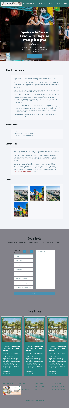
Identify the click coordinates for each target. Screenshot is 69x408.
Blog (50, 3)
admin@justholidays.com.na (59, 386)
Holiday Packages (28, 3)
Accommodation (41, 3)
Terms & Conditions (40, 400)
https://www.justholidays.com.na (23, 171)
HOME (20, 386)
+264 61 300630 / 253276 (58, 389)
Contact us (58, 3)
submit (34, 293)
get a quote (34, 55)
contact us (22, 393)
